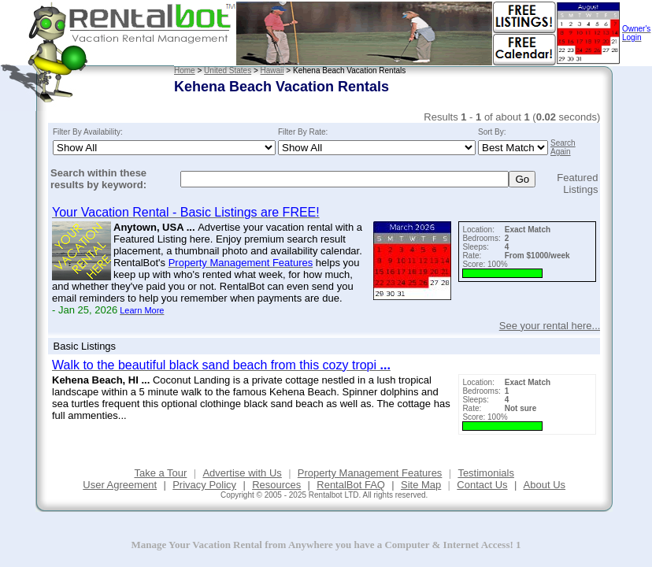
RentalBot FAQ (351, 485)
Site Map (421, 485)
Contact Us (482, 485)
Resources (276, 485)
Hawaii (272, 70)
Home (184, 70)
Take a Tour (160, 473)
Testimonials (486, 473)
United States (227, 70)
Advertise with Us (241, 473)
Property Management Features (370, 473)
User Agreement (120, 485)
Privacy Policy (204, 485)
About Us (544, 485)
